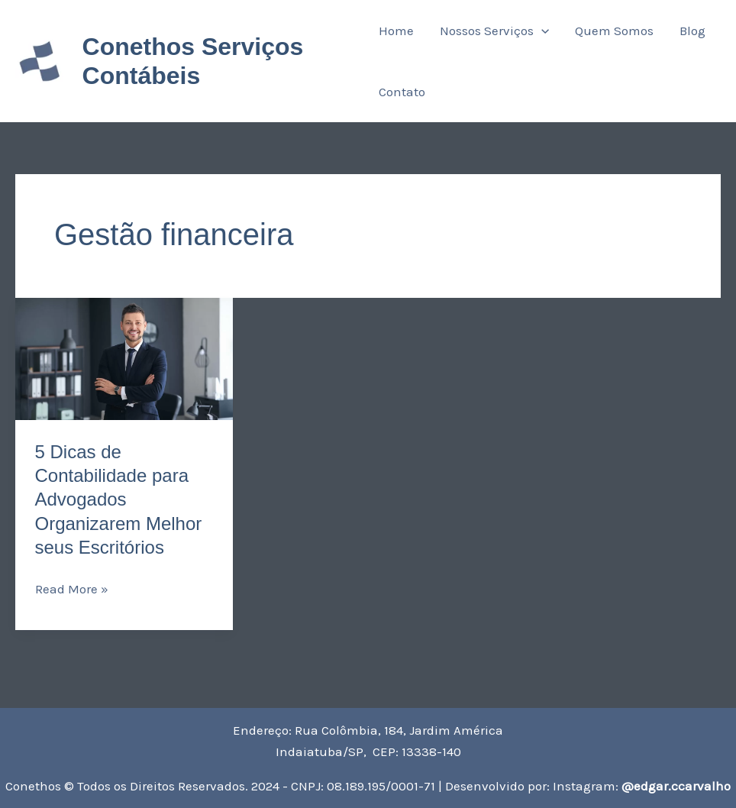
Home (396, 30)
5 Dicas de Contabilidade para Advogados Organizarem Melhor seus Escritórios (118, 499)
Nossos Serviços (494, 30)
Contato (402, 91)
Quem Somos (614, 30)
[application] (541, 30)
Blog (692, 30)
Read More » (71, 587)
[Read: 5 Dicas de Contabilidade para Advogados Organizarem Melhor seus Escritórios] (124, 359)
